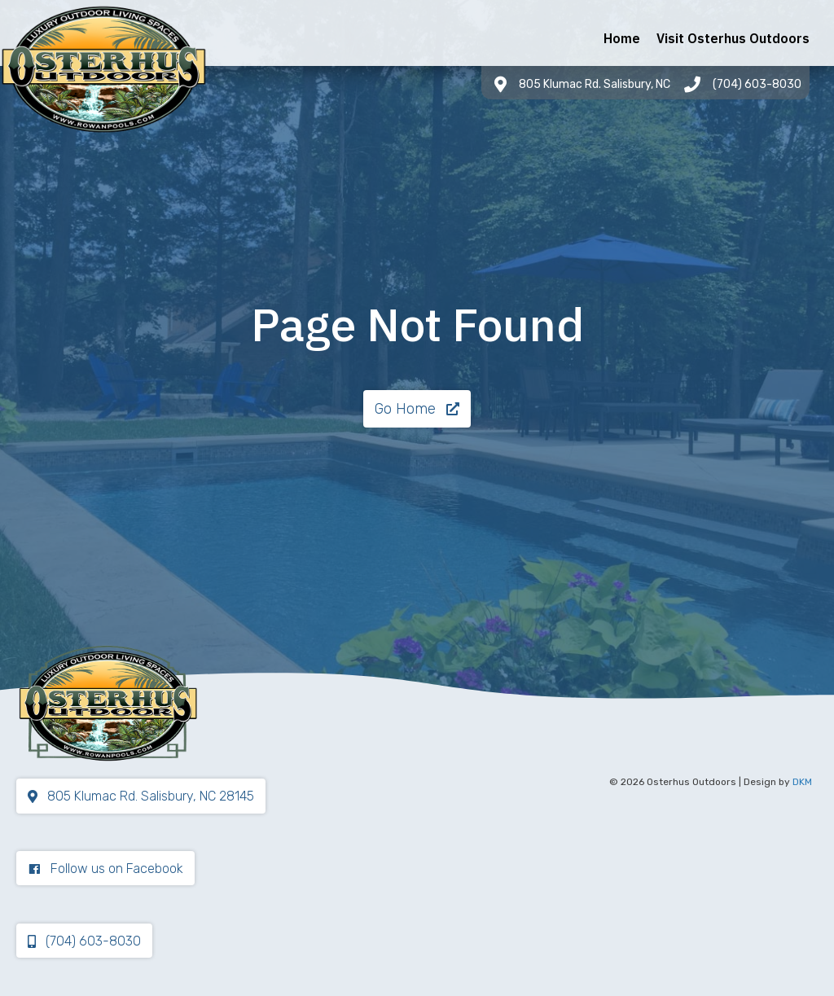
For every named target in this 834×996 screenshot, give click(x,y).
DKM (802, 782)
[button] (417, 409)
